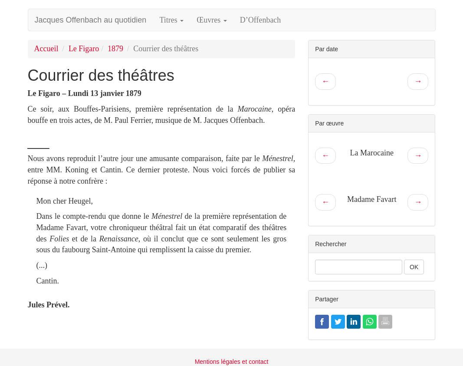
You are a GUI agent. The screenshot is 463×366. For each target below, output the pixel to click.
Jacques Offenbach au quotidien (91, 20)
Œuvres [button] (212, 20)
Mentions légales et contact (232, 361)
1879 (115, 48)
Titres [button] (171, 20)
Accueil (46, 48)
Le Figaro (84, 48)
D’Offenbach (260, 20)
